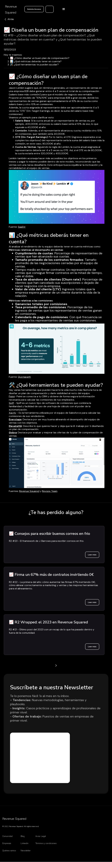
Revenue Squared (29, 491)
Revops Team (49, 491)
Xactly (12, 412)
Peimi (12, 396)
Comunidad (7, 836)
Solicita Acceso (34, 8)
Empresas (6, 843)
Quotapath (24, 377)
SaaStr (22, 227)
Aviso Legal (40, 836)
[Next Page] (56, 665)
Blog (23, 836)
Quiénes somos (9, 850)
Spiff (11, 403)
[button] (63, 9)
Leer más (92, 554)
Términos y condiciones (45, 843)
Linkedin (24, 843)
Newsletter (26, 850)
